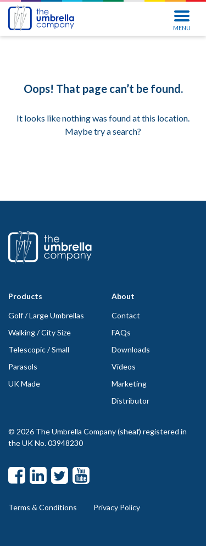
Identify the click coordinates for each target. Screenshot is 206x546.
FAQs (121, 332)
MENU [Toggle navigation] (182, 19)
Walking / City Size (39, 332)
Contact (126, 315)
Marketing (129, 383)
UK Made (24, 383)
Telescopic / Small (38, 349)
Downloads (131, 349)
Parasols (22, 366)
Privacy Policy (116, 507)
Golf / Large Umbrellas (46, 315)
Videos (124, 366)
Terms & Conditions (42, 507)
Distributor (130, 400)
